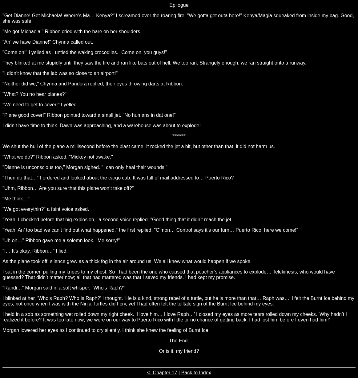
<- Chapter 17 (162, 372)
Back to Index (196, 372)
